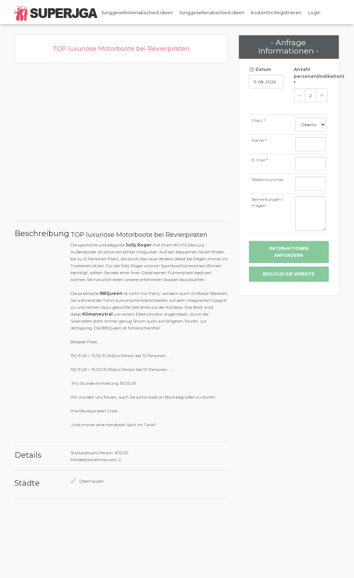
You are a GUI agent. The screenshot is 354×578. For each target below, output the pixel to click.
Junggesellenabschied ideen (211, 12)
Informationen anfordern (289, 252)
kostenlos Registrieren (276, 12)
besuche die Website (289, 274)
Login (314, 12)
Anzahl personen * (311, 76)
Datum (260, 69)
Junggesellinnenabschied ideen (137, 12)
